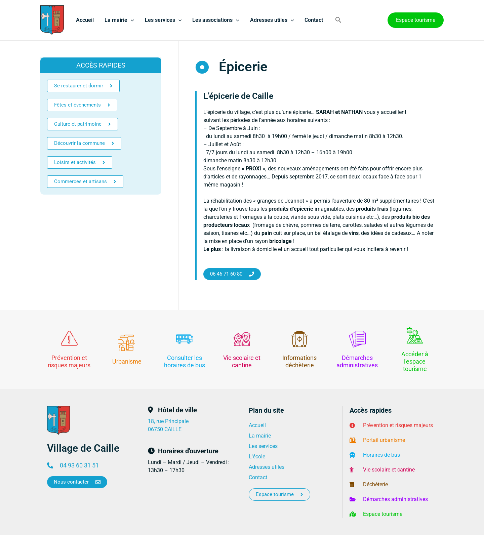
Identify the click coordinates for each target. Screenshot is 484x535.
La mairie (119, 20)
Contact (314, 20)
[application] (130, 20)
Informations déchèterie (299, 361)
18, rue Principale (168, 421)
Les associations (215, 20)
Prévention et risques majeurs (69, 361)
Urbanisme (127, 361)
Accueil (85, 20)
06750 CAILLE (165, 429)
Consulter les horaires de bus (184, 361)
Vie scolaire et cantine (241, 361)
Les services (163, 20)
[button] (338, 20)
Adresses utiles (272, 20)
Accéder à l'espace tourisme (414, 361)
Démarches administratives (357, 361)
